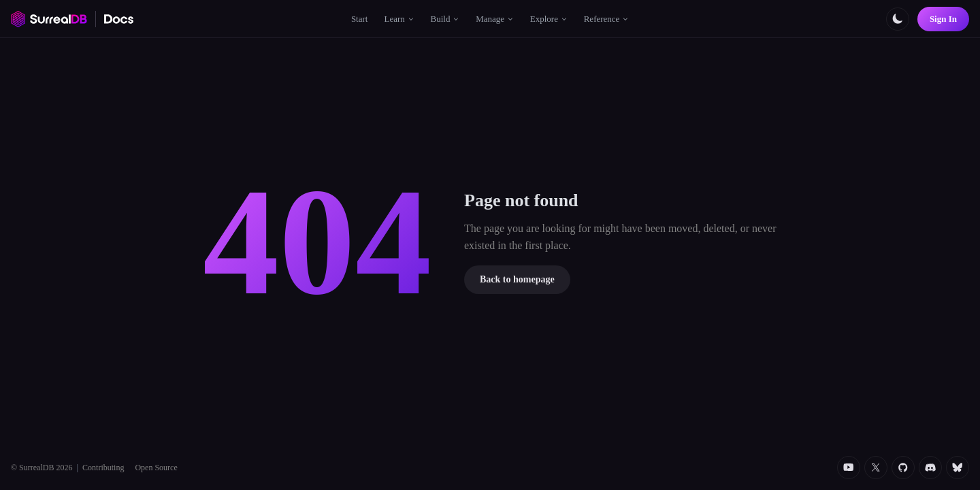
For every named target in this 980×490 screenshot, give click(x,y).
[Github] (903, 467)
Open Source (156, 467)
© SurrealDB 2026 (41, 467)
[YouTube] (848, 467)
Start (359, 19)
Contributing (103, 467)
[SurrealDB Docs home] (119, 19)
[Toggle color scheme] (897, 19)
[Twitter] (875, 467)
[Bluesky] (957, 467)
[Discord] (930, 467)
